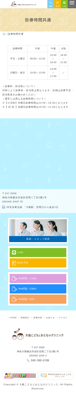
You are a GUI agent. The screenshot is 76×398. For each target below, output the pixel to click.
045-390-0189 (38, 358)
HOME (17, 315)
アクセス (57, 315)
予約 (57, 6)
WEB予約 (17, 262)
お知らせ (47, 315)
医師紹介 (26, 315)
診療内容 (36, 315)
